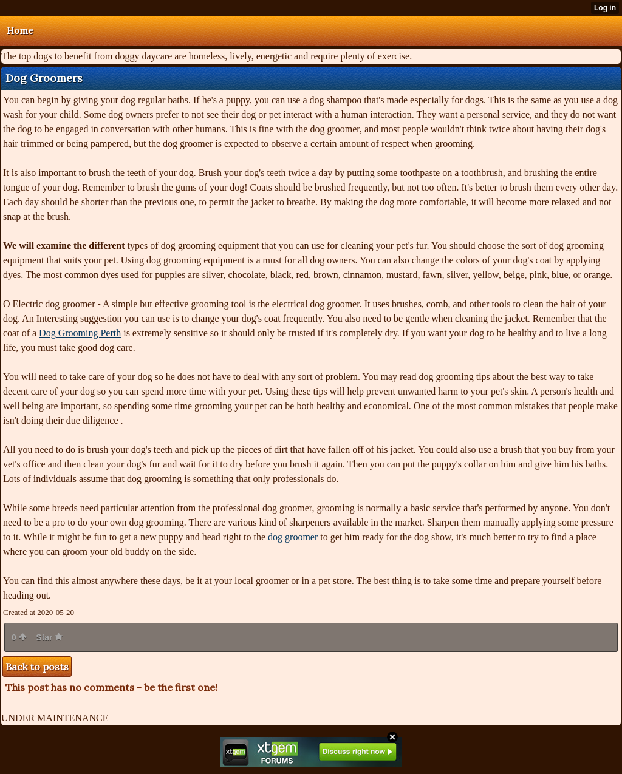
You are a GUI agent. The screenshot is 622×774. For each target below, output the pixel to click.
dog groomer (293, 537)
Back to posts (37, 666)
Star (49, 637)
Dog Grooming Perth (80, 333)
